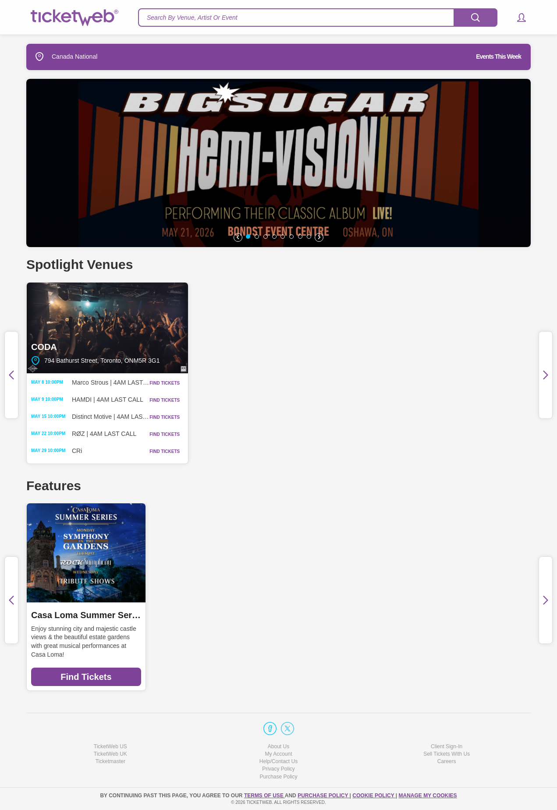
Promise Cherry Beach (335, 615)
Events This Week (498, 56)
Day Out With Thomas (205, 615)
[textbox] (317, 17)
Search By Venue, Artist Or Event (192, 17)
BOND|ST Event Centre (449, 328)
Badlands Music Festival (467, 615)
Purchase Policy (278, 777)
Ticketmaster (110, 761)
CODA (107, 328)
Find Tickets (85, 677)
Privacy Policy (278, 769)
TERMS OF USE (264, 795)
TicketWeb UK (110, 754)
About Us (278, 746)
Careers (446, 761)
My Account (278, 754)
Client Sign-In (446, 746)
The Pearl (278, 328)
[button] (517, 17)
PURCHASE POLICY (323, 795)
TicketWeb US (110, 746)
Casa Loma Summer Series (86, 615)
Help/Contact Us (278, 761)
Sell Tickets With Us (446, 754)
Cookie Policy (373, 795)
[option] (278, 163)
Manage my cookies (427, 795)
